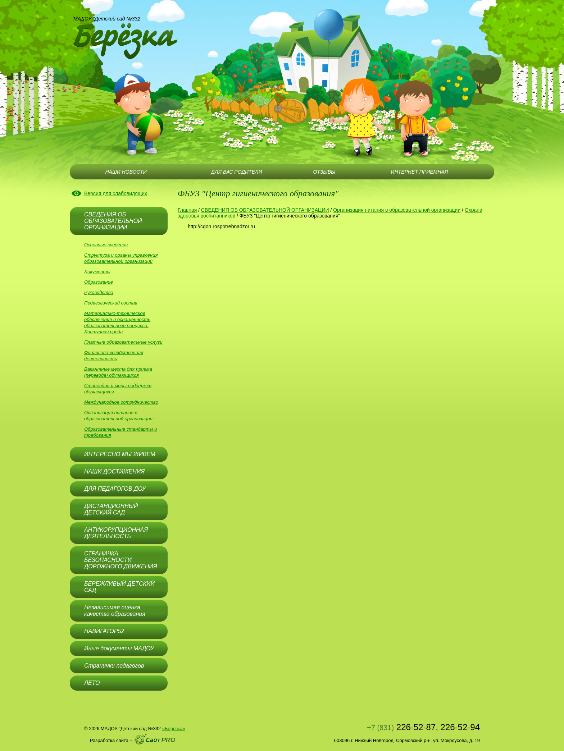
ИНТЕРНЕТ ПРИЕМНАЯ (419, 172)
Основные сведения (106, 244)
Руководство (98, 292)
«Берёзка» (173, 728)
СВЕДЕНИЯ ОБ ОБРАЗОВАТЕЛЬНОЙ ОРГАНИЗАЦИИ (265, 210)
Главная (187, 210)
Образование (98, 282)
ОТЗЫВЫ (324, 172)
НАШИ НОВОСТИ (125, 172)
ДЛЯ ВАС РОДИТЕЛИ (236, 172)
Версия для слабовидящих (115, 193)
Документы (97, 271)
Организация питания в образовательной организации (396, 210)
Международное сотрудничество (121, 402)
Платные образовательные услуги (123, 342)
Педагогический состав (110, 303)
